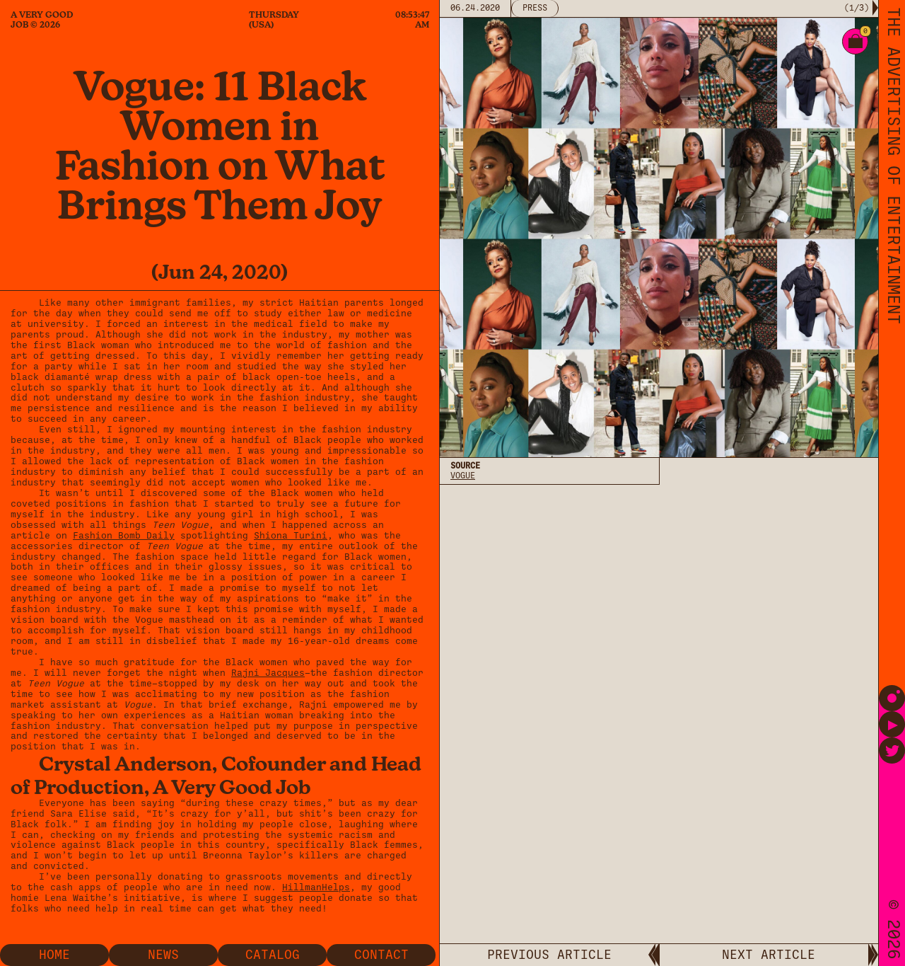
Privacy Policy (484, 519)
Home (54, 955)
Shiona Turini (290, 535)
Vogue (462, 476)
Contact (381, 955)
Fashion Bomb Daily (124, 535)
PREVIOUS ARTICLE (549, 955)
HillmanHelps (316, 887)
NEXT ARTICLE (768, 955)
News (163, 955)
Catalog (272, 955)
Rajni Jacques (268, 672)
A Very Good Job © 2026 (42, 20)
